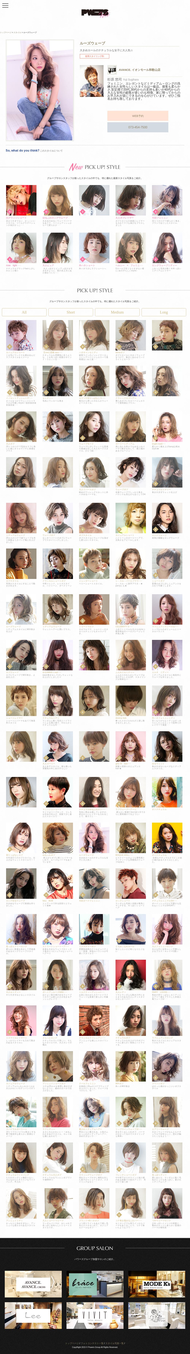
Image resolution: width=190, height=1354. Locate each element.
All (24, 312)
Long (164, 312)
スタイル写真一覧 (114, 1343)
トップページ (72, 1343)
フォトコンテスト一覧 (92, 1343)
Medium (117, 312)
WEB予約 (125, 115)
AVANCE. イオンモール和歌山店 (139, 69)
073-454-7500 (161, 115)
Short (71, 312)
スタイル (17, 32)
